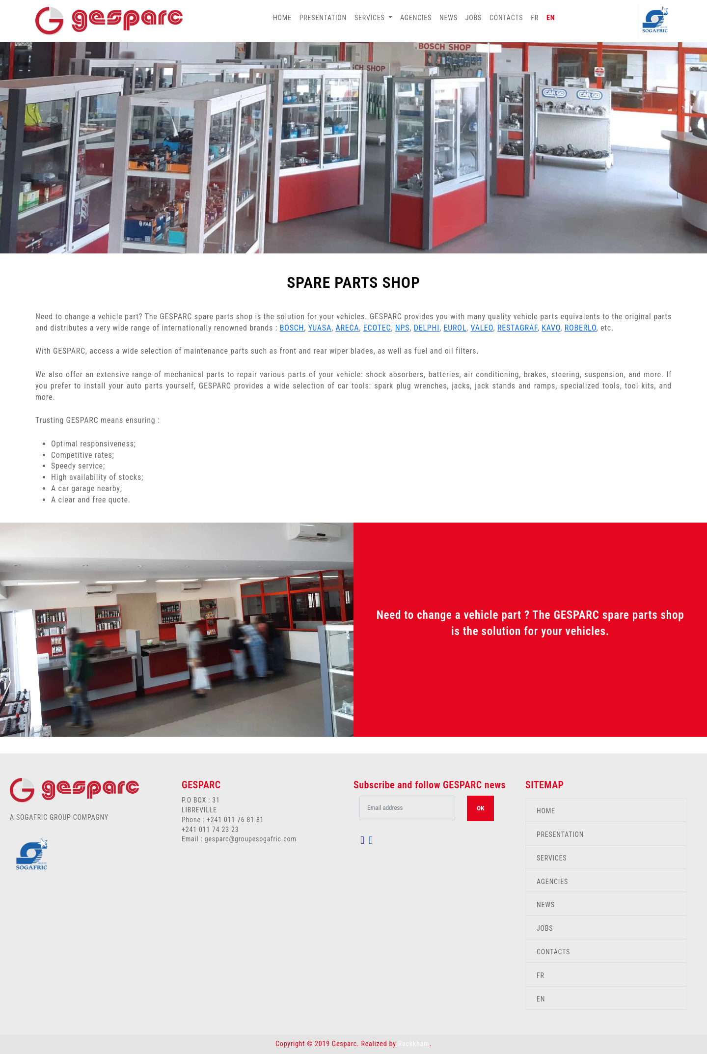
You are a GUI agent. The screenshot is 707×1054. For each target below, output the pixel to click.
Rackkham (414, 1044)
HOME (282, 18)
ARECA (347, 328)
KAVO (551, 328)
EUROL (454, 328)
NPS (402, 328)
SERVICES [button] (370, 18)
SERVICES (552, 858)
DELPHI (426, 328)
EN (550, 18)
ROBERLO (581, 328)
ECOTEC (377, 328)
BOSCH (292, 328)
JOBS (473, 18)
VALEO (482, 328)
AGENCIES (416, 18)
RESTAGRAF (517, 328)
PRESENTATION (323, 18)
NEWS (448, 18)
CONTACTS (506, 18)
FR (535, 18)
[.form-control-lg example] (407, 808)
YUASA (319, 328)
